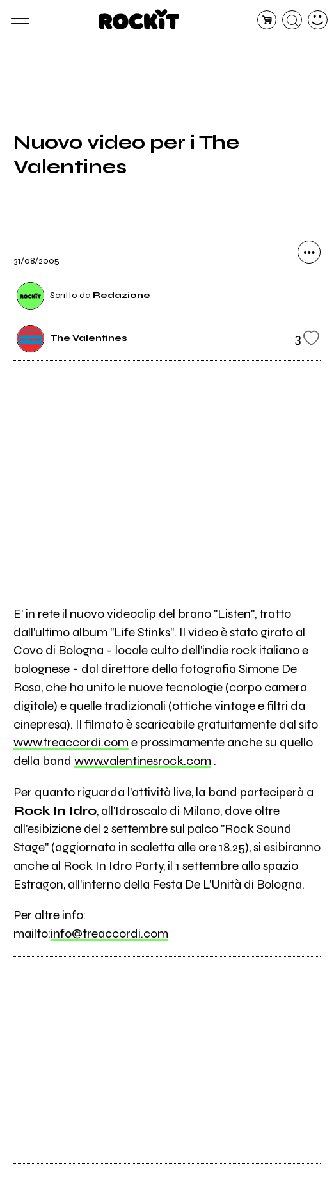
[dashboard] (318, 20)
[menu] (16, 20)
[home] (139, 19)
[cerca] (292, 20)
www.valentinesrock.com (142, 761)
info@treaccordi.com (109, 933)
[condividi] (309, 252)
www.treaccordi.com (71, 742)
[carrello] (267, 20)
